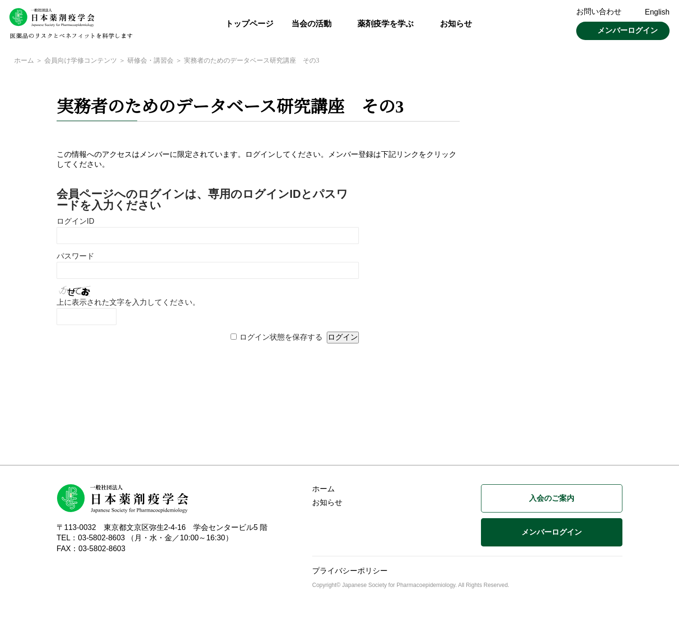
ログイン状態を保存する (281, 338)
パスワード (75, 257)
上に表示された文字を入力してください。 (128, 303)
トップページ (249, 23)
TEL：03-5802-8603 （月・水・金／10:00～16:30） (145, 539)
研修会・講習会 (150, 61)
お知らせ (456, 23)
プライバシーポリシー (350, 572)
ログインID (75, 222)
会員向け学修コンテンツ (80, 61)
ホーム (24, 61)
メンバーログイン (627, 30)
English (657, 12)
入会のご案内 (551, 499)
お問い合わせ (598, 12)
